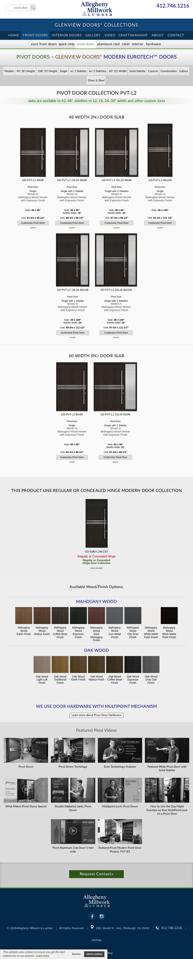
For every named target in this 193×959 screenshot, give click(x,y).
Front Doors (35, 35)
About (158, 35)
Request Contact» (96, 874)
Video (110, 35)
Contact (176, 35)
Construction (169, 71)
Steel (125, 44)
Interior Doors (67, 35)
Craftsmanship (133, 35)
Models (9, 71)
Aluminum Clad (108, 44)
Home (13, 35)
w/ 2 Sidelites (97, 71)
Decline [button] (76, 954)
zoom (33, 227)
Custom (153, 71)
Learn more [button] (42, 955)
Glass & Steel (96, 80)
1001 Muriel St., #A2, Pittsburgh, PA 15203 (122, 928)
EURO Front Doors (44, 44)
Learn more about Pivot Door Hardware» (96, 715)
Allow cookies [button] (94, 954)
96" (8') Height (26, 71)
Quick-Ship (67, 44)
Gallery (93, 35)
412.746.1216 (172, 6)
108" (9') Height (47, 71)
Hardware (153, 44)
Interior (138, 44)
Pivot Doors (86, 44)
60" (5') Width (117, 71)
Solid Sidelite (137, 71)
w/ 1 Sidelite (78, 71)
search (21, 8)
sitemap (97, 939)
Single (63, 71)
